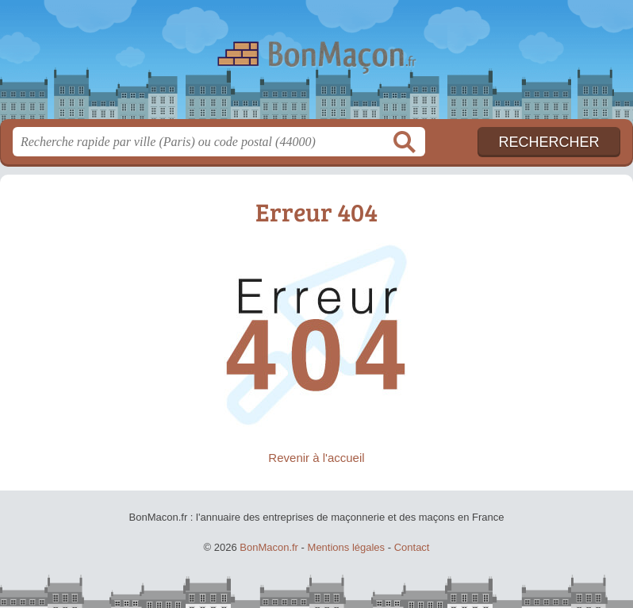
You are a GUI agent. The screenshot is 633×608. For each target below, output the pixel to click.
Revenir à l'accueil (316, 457)
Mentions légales (347, 547)
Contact (412, 547)
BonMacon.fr (316, 65)
